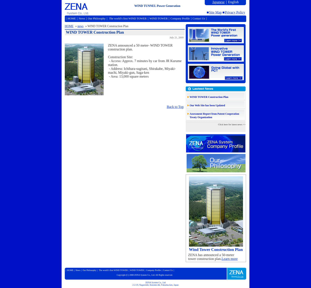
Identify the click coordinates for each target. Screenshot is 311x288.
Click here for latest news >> (232, 124)
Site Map (215, 12)
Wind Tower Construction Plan (216, 249)
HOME (72, 18)
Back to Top (175, 107)
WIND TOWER (158, 18)
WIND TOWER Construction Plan (209, 97)
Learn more (230, 259)
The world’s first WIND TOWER (127, 18)
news (81, 26)
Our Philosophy (97, 18)
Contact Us (199, 18)
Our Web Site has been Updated (207, 105)
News (82, 18)
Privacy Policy (235, 12)
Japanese (218, 2)
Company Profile (180, 18)
